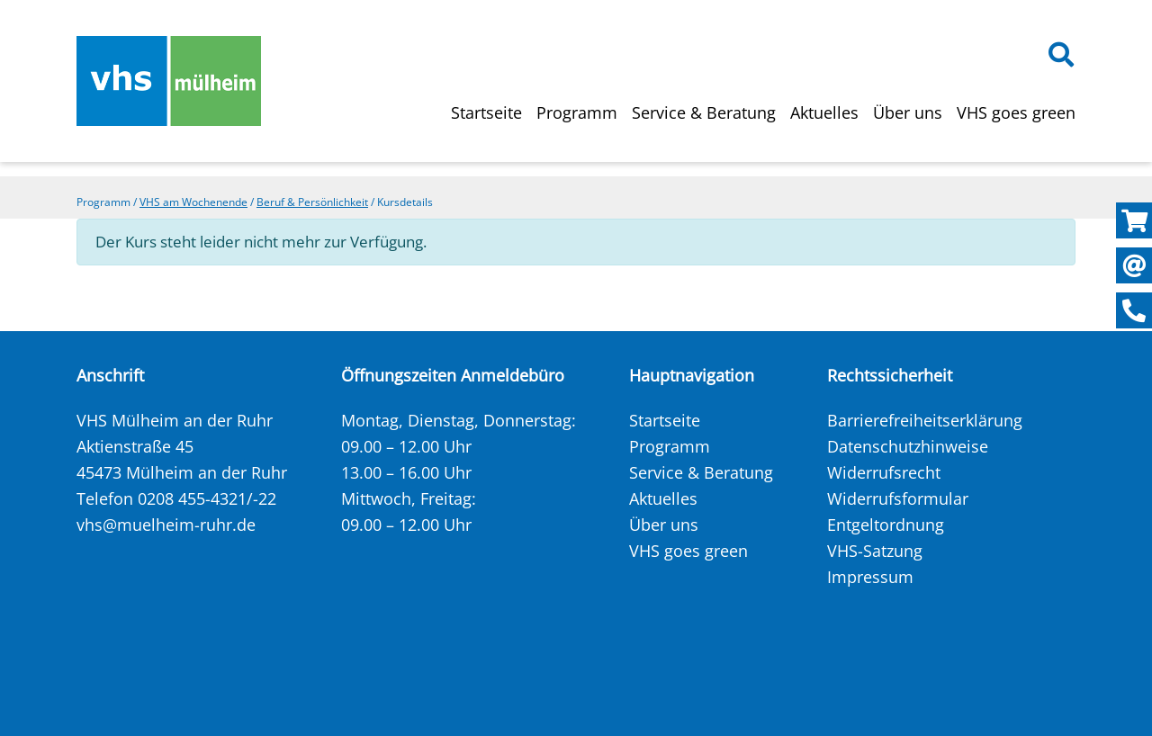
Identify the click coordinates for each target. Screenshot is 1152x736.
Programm (576, 112)
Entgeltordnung (885, 524)
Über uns (907, 112)
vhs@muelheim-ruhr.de (166, 524)
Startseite (486, 112)
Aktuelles (824, 112)
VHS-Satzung (874, 550)
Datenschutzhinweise (907, 446)
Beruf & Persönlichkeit (312, 202)
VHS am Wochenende (194, 202)
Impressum (870, 577)
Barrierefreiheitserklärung (924, 420)
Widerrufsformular (897, 498)
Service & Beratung (704, 112)
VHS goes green (1016, 112)
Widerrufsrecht (883, 472)
